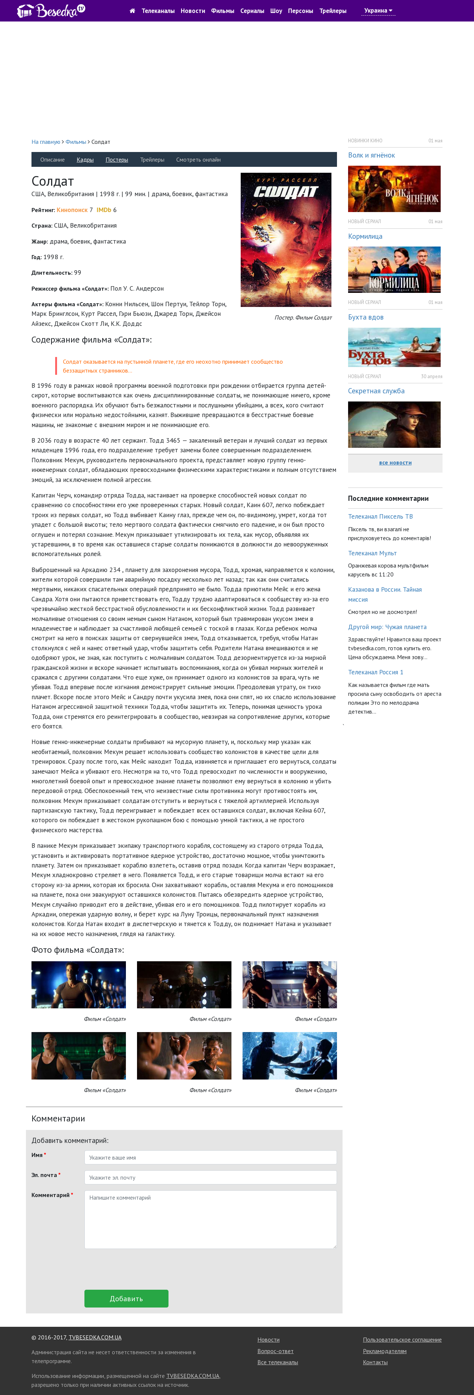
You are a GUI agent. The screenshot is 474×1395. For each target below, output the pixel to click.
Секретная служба (376, 390)
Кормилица (365, 236)
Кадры (85, 159)
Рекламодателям (385, 1351)
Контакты (375, 1362)
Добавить (126, 1298)
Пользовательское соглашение (402, 1339)
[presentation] (140, 1269)
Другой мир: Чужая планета (387, 626)
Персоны (300, 11)
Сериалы (252, 11)
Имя (38, 1154)
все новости (395, 462)
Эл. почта (46, 1175)
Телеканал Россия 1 (376, 672)
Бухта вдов (366, 316)
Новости (193, 11)
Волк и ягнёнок (371, 154)
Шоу (276, 11)
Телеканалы (158, 11)
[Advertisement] (237, 79)
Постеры (117, 159)
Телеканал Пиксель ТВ (380, 516)
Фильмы (222, 11)
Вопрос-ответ (275, 1351)
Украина (378, 10)
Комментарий (52, 1195)
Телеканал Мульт (372, 553)
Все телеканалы (277, 1362)
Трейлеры (333, 11)
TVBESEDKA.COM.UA (95, 1337)
